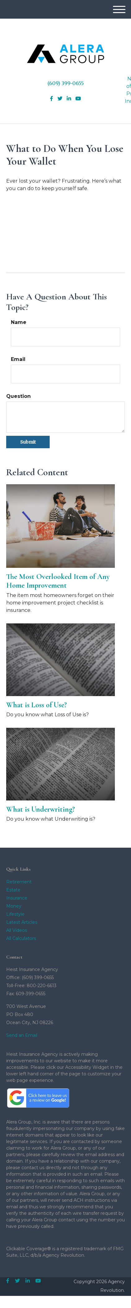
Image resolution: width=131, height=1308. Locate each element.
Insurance (16, 898)
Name (18, 322)
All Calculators (21, 938)
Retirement (19, 882)
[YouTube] (78, 99)
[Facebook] (51, 99)
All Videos (16, 930)
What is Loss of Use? (36, 704)
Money (13, 906)
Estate (13, 890)
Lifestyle (15, 914)
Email (18, 359)
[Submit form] (28, 442)
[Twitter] (59, 99)
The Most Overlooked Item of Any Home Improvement (58, 581)
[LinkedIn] (69, 99)
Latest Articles (21, 922)
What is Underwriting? (40, 809)
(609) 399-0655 (65, 83)
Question (18, 396)
